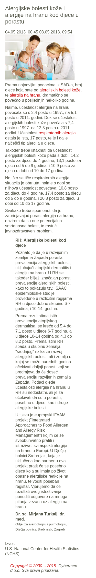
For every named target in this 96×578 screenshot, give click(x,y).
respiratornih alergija (57, 133)
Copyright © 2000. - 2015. (33, 566)
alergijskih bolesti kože (59, 90)
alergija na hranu (25, 95)
